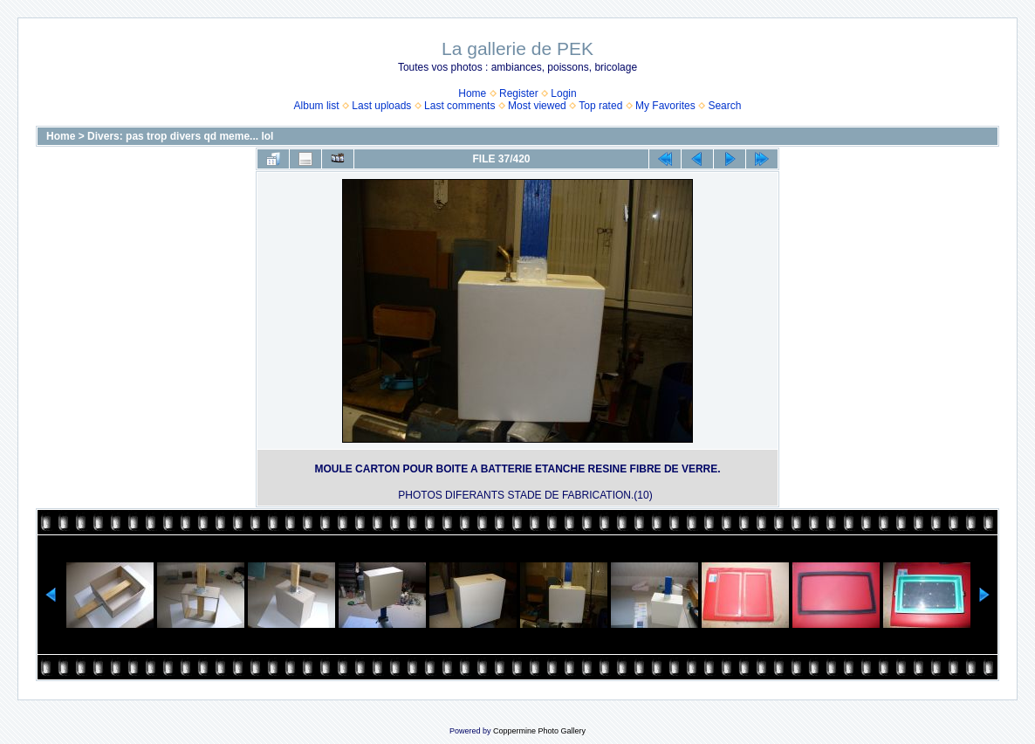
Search (724, 106)
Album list (316, 106)
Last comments (459, 106)
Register (518, 93)
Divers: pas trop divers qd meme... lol (180, 136)
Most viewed (537, 106)
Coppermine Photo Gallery (539, 731)
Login (563, 93)
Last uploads (381, 106)
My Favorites (665, 106)
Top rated (600, 106)
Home (472, 93)
